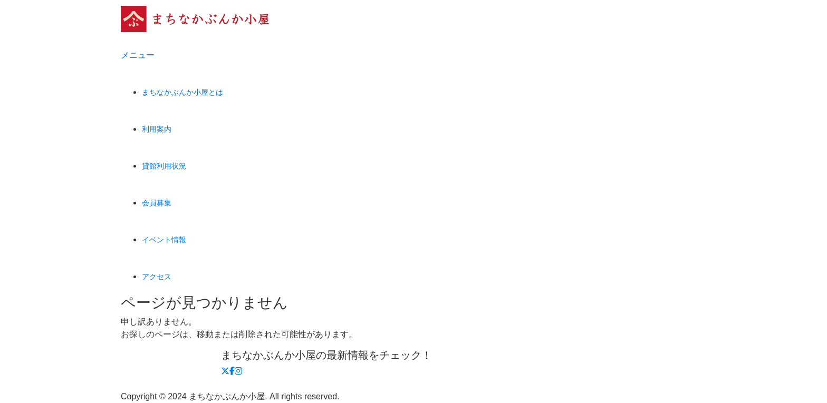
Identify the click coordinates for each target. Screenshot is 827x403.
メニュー (138, 55)
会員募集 (156, 203)
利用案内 (156, 129)
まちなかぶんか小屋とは (182, 92)
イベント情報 (164, 239)
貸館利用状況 (164, 166)
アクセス (156, 276)
